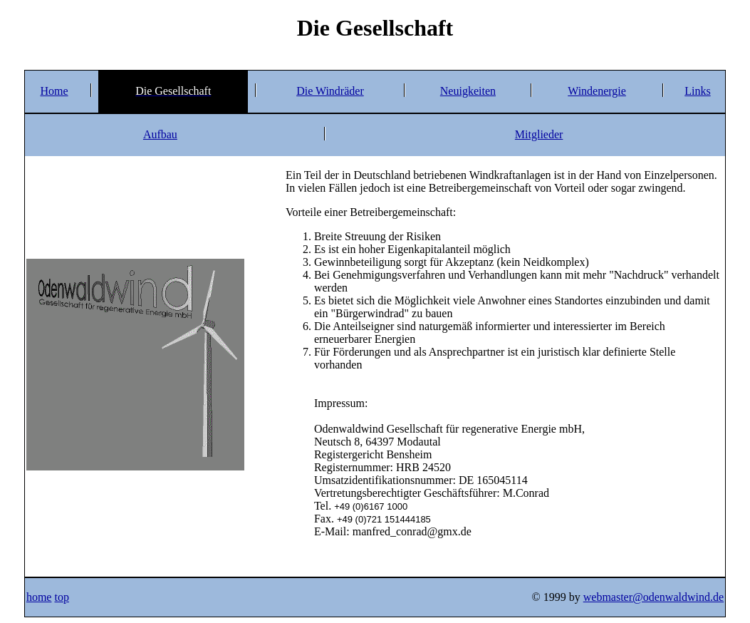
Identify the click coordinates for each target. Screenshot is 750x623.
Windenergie (597, 91)
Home (54, 91)
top (61, 597)
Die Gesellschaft (375, 28)
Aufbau (160, 134)
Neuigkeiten (468, 91)
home (39, 597)
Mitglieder (539, 134)
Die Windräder (330, 91)
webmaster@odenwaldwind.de (653, 597)
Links (697, 91)
